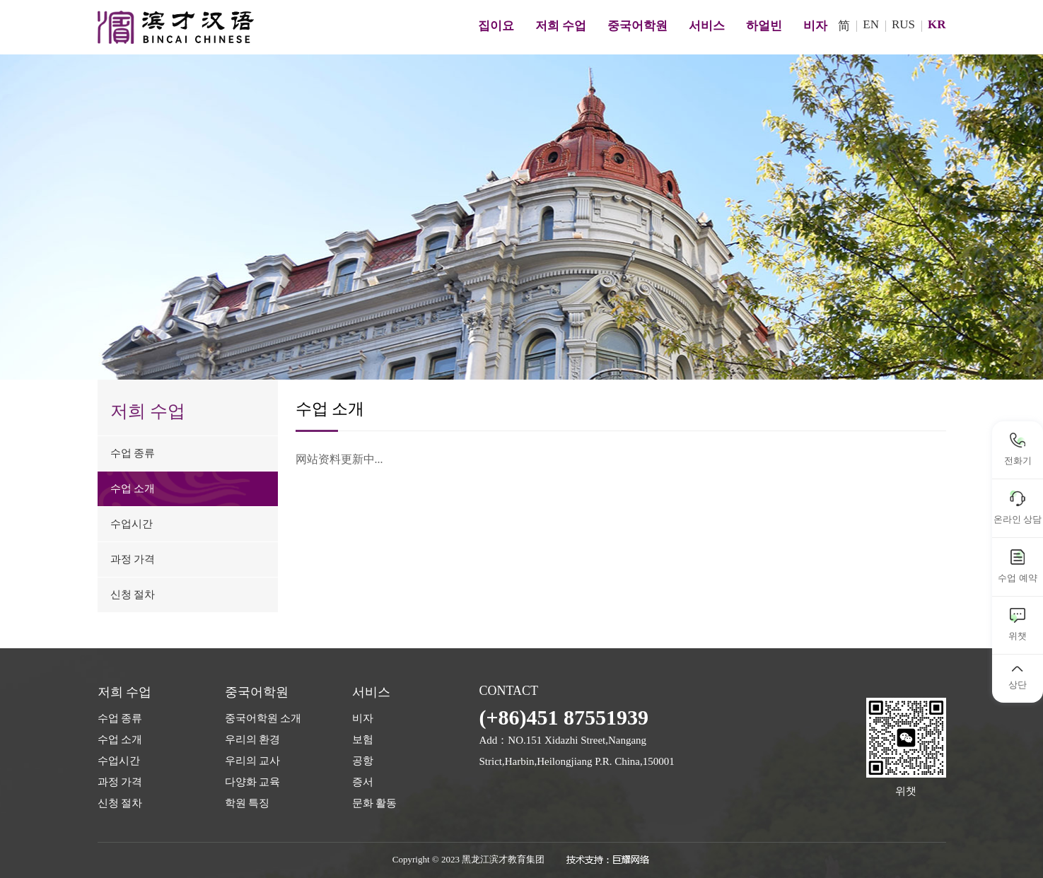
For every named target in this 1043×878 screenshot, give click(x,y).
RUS (903, 24)
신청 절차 (120, 803)
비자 (362, 718)
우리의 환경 (253, 739)
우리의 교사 (253, 760)
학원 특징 (247, 803)
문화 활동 (374, 803)
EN (871, 24)
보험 (362, 739)
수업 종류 (120, 718)
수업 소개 (120, 739)
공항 (362, 760)
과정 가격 (120, 782)
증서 (362, 782)
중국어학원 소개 (263, 718)
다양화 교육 (253, 782)
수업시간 (119, 760)
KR (937, 24)
